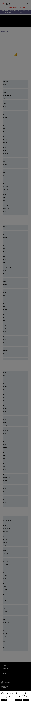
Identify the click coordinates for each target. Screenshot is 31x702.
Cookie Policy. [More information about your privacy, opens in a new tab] (25, 697)
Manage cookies (4, 699)
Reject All (26, 699)
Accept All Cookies (19, 699)
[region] (15, 696)
